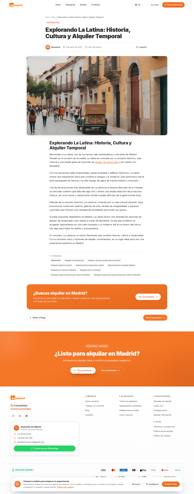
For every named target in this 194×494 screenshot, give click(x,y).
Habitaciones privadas (129, 410)
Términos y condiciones (164, 426)
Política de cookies (162, 436)
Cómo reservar (126, 415)
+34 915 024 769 (24, 438)
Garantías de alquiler (163, 401)
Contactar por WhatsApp (44, 448)
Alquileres (70, 4)
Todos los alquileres (128, 401)
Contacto (95, 4)
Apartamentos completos (130, 406)
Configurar (152, 484)
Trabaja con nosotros (94, 406)
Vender (83, 4)
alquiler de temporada (106, 162)
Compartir (141, 47)
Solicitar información (162, 415)
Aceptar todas (171, 484)
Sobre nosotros (92, 401)
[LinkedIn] (26, 416)
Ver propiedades (148, 297)
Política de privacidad (163, 431)
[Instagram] (19, 416)
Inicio (58, 4)
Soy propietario (172, 4)
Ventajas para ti (160, 410)
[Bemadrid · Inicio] (16, 4)
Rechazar (136, 484)
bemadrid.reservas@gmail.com (30, 442)
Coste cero (159, 406)
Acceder (155, 5)
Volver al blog (37, 317)
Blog (53, 17)
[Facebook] (13, 416)
